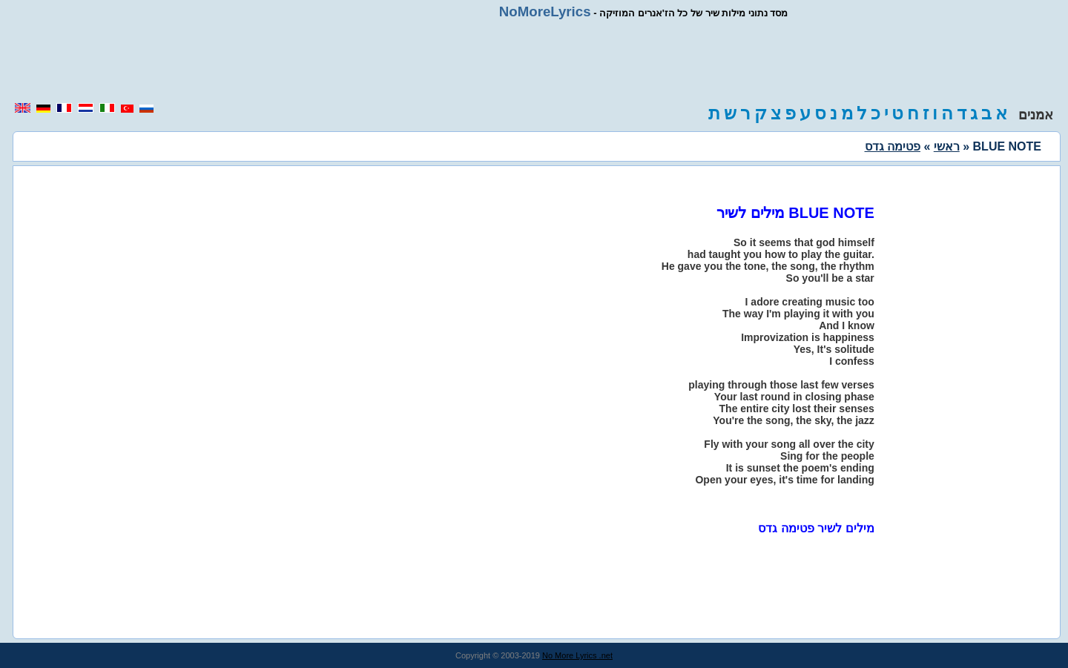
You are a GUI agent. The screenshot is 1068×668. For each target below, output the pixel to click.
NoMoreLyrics (545, 11)
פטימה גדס (892, 146)
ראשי (947, 146)
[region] (534, 60)
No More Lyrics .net (577, 655)
